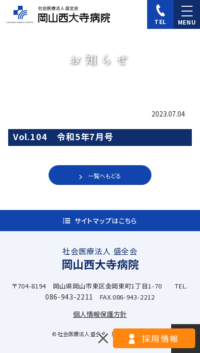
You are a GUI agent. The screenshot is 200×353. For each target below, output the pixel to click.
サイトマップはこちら (106, 220)
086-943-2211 (69, 296)
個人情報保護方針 (100, 314)
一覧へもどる (104, 175)
